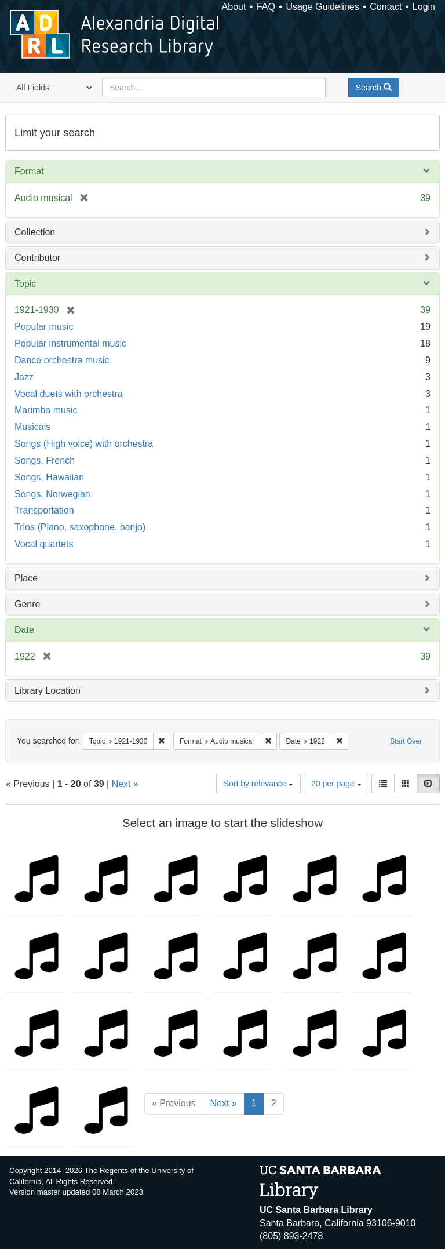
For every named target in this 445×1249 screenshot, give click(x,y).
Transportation (44, 510)
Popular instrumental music (70, 343)
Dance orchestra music (62, 360)
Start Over (406, 741)
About (234, 7)
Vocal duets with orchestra (68, 394)
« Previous (174, 1103)
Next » (125, 784)
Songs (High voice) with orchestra (83, 444)
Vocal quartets (43, 544)
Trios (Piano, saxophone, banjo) (79, 527)
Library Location (47, 690)
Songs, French (44, 460)
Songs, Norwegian (52, 494)
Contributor (37, 258)
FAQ (266, 7)
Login (424, 7)
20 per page (336, 783)
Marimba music (45, 410)
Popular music (43, 327)
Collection (34, 232)
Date (24, 630)
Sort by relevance (259, 783)
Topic (25, 284)
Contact (386, 7)
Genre (27, 604)
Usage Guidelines (322, 7)
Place (26, 578)
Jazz (24, 377)
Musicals (32, 427)
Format (29, 171)
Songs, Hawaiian (49, 477)
